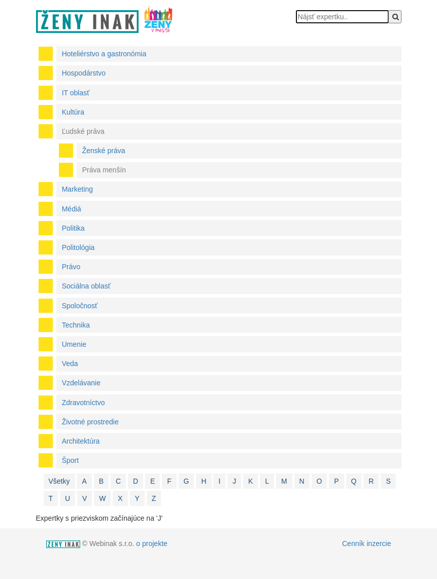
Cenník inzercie (366, 543)
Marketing (77, 189)
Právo (71, 267)
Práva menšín (104, 170)
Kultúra (73, 112)
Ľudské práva (83, 131)
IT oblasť (76, 93)
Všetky (59, 481)
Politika (73, 228)
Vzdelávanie (81, 383)
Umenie (74, 344)
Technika (76, 325)
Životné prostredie (90, 422)
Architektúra (81, 441)
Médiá (71, 209)
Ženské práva (103, 151)
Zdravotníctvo (83, 403)
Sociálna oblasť (86, 286)
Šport (70, 460)
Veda (70, 363)
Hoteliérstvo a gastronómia (104, 54)
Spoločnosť (80, 306)
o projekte (151, 543)
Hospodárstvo (84, 73)
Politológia (78, 247)
